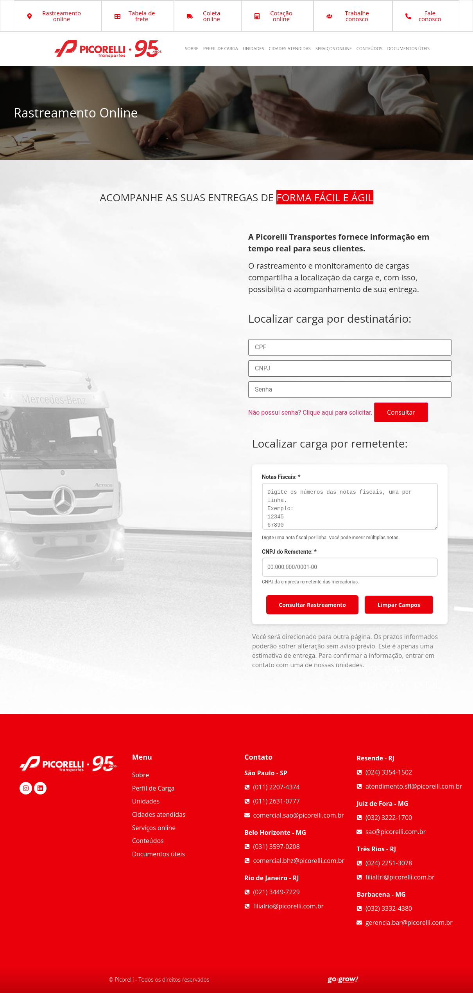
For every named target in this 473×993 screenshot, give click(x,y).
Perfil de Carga (220, 48)
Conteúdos (370, 48)
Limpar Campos (399, 604)
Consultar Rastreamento (312, 604)
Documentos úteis (408, 48)
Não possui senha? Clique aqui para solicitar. (310, 412)
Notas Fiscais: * (281, 477)
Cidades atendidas (290, 48)
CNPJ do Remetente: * (289, 551)
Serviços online (333, 48)
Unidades (253, 48)
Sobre (192, 48)
